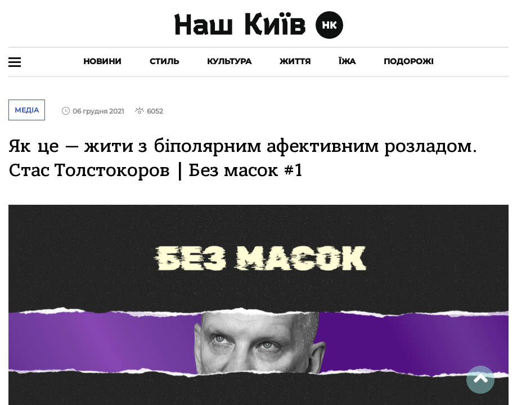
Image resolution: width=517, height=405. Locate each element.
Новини (102, 61)
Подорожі (409, 61)
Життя (295, 61)
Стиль (164, 61)
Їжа (347, 61)
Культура (229, 61)
